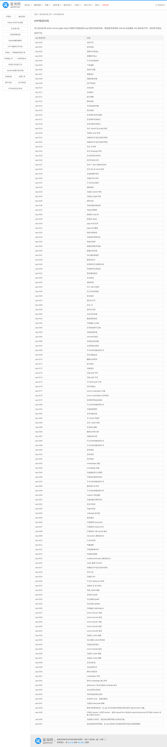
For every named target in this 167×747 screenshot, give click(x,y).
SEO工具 (87, 5)
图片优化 (8, 82)
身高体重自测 (15, 34)
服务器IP (22, 16)
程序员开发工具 (46, 14)
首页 (36, 14)
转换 (46, 5)
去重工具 (22, 76)
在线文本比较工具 (15, 64)
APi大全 (106, 5)
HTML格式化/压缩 (15, 88)
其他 (97, 5)
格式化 (27, 5)
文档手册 (56, 5)
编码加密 (37, 5)
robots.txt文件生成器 (15, 22)
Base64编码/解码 (15, 40)
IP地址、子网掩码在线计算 (15, 52)
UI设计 (77, 5)
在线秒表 (8, 76)
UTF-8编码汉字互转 (15, 46)
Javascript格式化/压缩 (15, 70)
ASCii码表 (22, 82)
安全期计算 (15, 28)
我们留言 (81, 742)
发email (70, 742)
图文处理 (67, 5)
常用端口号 (8, 58)
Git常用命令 (22, 58)
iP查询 (8, 16)
